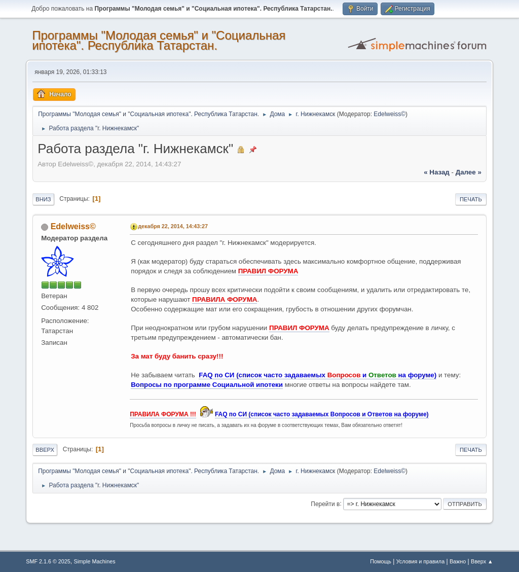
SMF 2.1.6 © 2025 (48, 561)
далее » (468, 172)
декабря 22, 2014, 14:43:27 (173, 226)
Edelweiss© (389, 114)
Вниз (43, 199)
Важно (458, 561)
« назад (437, 172)
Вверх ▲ (482, 561)
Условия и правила (420, 561)
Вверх (44, 450)
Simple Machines (95, 561)
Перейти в (325, 503)
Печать (471, 199)
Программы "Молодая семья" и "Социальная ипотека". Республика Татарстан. (158, 40)
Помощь (380, 561)
